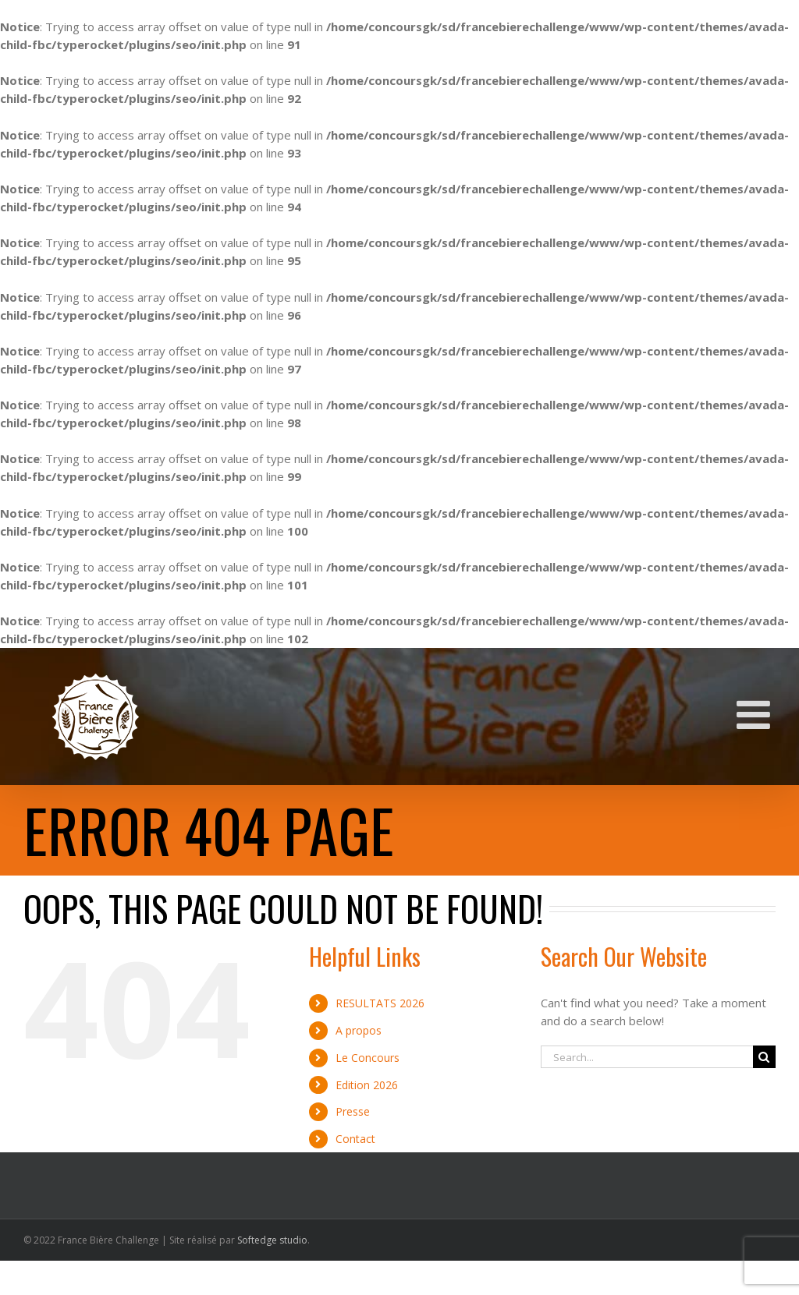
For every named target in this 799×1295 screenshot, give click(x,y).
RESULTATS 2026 (380, 1003)
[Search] (764, 1057)
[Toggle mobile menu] (756, 714)
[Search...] (647, 1057)
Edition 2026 (367, 1084)
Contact (355, 1138)
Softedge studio (272, 1240)
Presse (353, 1111)
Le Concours (368, 1057)
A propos (359, 1030)
